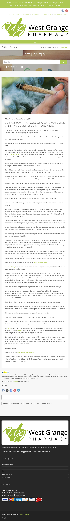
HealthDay (15, 381)
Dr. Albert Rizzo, (10, 267)
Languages (10, 15)
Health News (11, 67)
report (20, 330)
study (9, 328)
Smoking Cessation (16, 403)
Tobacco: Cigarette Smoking (43, 403)
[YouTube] (5, 518)
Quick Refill (35, 15)
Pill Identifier (25, 15)
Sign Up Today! (57, 15)
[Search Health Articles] (31, 62)
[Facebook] (62, 10)
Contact (4, 468)
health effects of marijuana (25, 352)
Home (42, 47)
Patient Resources (52, 47)
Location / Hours (46, 15)
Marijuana (5, 403)
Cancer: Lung (29, 403)
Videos (25, 67)
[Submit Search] (63, 62)
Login (66, 15)
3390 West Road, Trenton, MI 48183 (19, 3)
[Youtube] (66, 10)
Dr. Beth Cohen (14, 154)
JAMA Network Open (40, 262)
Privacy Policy (6, 477)
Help (17, 15)
